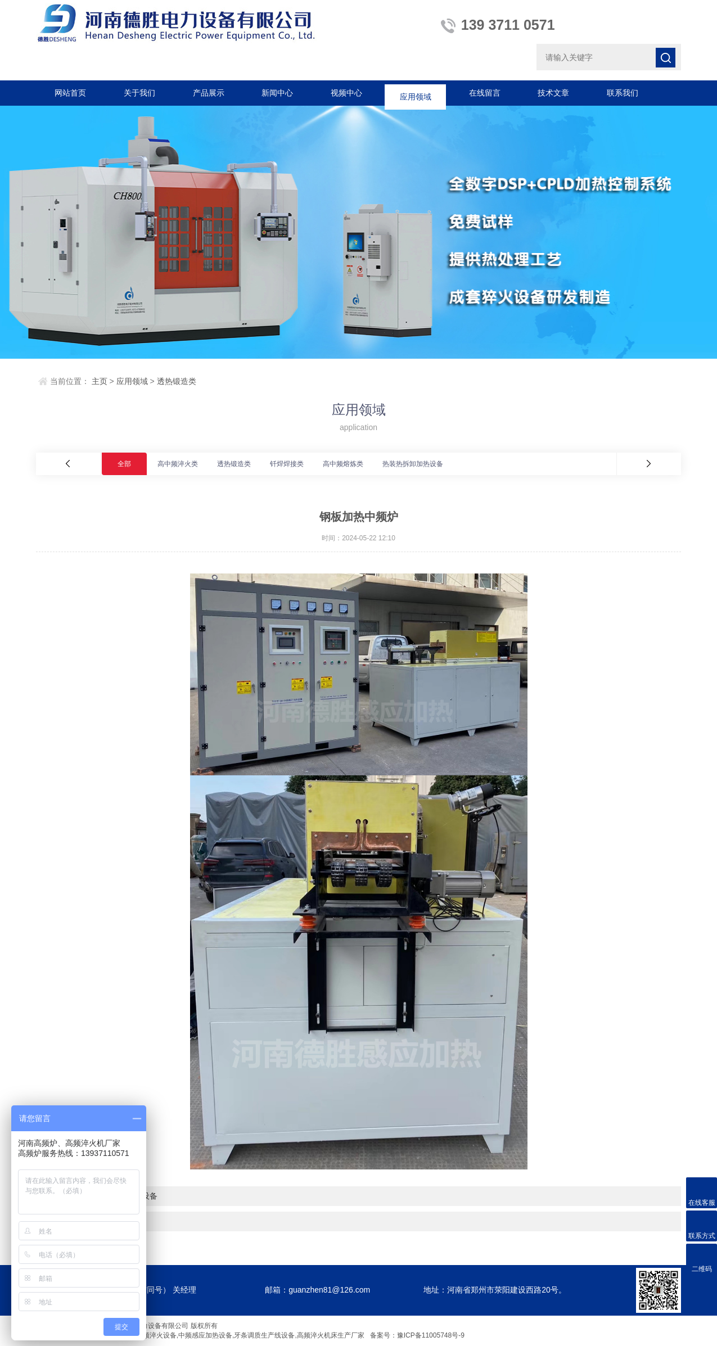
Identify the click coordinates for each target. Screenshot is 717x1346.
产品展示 (208, 92)
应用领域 (415, 92)
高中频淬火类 (177, 464)
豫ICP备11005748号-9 (431, 1335)
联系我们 (622, 92)
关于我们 (139, 92)
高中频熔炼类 (343, 464)
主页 (99, 381)
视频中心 (346, 92)
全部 (124, 464)
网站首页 (70, 92)
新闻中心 (277, 92)
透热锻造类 (176, 381)
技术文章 (553, 92)
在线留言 (484, 92)
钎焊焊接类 (287, 464)
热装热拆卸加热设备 (412, 464)
